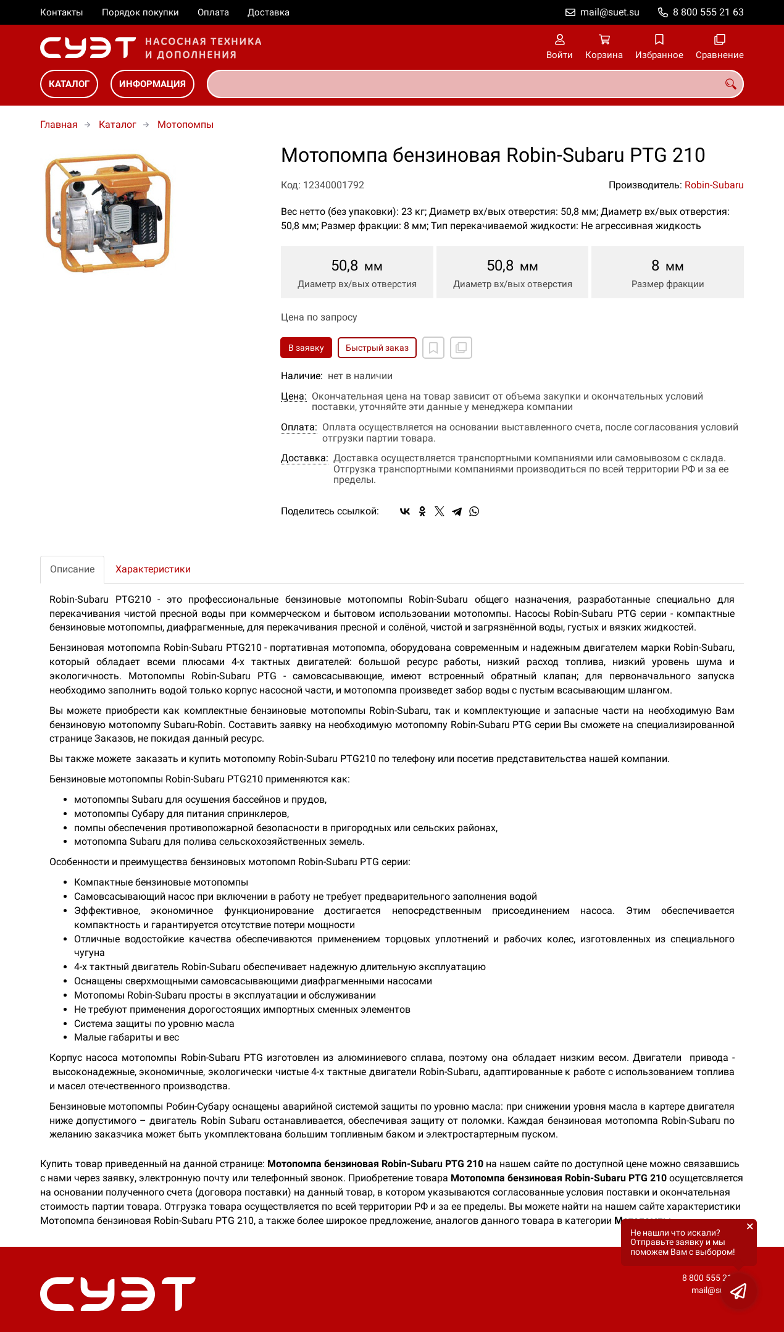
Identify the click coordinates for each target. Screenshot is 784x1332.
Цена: (294, 396)
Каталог (69, 84)
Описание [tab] (72, 569)
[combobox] (475, 84)
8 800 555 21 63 (708, 12)
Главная (59, 124)
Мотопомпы (185, 124)
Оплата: (299, 427)
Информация (152, 84)
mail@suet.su (610, 12)
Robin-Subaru (714, 185)
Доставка (269, 12)
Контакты (61, 12)
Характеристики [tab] (153, 569)
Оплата (213, 12)
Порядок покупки (140, 12)
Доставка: (304, 458)
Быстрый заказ (377, 348)
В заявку (306, 348)
